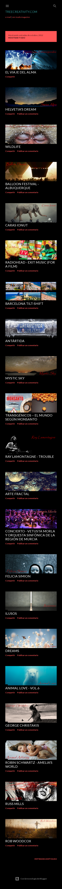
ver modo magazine (21, 17)
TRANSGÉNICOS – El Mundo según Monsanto (28, 417)
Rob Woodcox (18, 841)
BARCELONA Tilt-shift (24, 303)
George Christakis (22, 725)
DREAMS (12, 651)
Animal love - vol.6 (22, 688)
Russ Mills (14, 804)
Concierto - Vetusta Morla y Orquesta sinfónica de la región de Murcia (30, 535)
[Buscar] (55, 5)
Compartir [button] (10, 76)
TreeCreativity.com (21, 12)
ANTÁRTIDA (14, 341)
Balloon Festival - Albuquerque (22, 186)
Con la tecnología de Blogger (31, 879)
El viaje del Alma (20, 72)
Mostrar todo (16, 37)
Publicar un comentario (27, 114)
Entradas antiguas (46, 859)
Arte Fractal (17, 494)
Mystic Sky (14, 378)
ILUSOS (11, 613)
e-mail (8, 17)
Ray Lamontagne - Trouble (29, 456)
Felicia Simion (18, 576)
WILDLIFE (13, 147)
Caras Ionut (16, 225)
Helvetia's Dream (20, 109)
